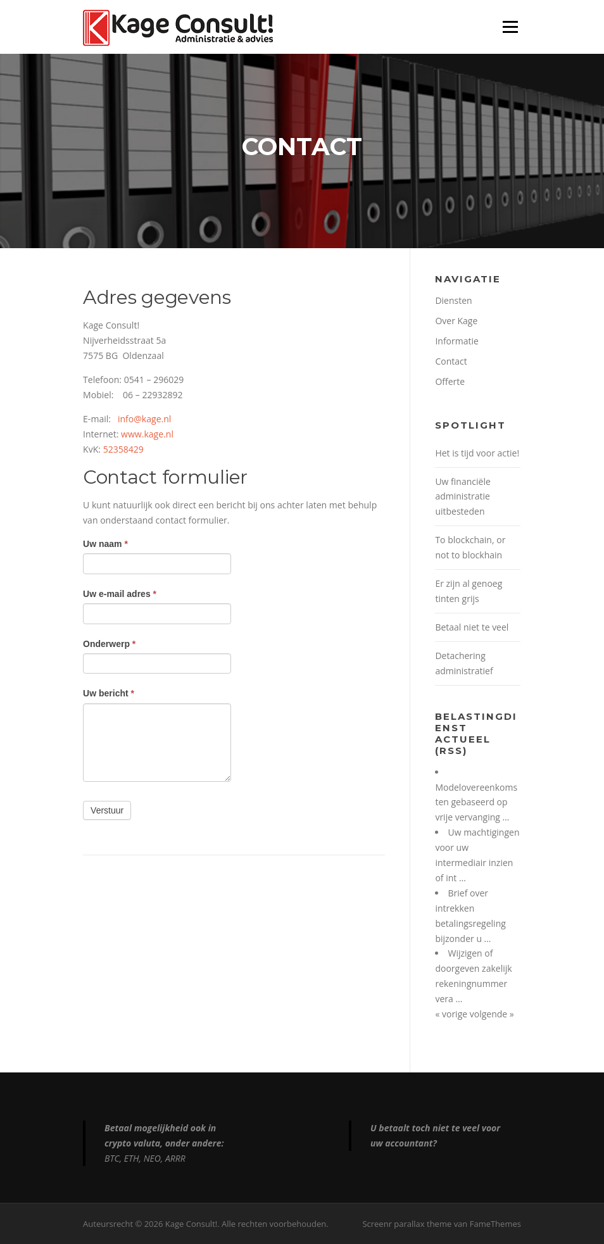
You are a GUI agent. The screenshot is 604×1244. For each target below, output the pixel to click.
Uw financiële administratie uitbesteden (462, 496)
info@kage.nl (144, 419)
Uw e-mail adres (119, 594)
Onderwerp (109, 644)
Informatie (456, 341)
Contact (451, 361)
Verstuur (107, 810)
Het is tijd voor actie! (477, 453)
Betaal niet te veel (471, 627)
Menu (510, 27)
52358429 (123, 449)
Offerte (450, 381)
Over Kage (456, 321)
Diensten (453, 300)
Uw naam (105, 544)
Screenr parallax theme (406, 1223)
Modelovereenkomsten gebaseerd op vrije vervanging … (476, 802)
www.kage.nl (147, 434)
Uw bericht (108, 693)
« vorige (452, 1014)
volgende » (492, 1014)
